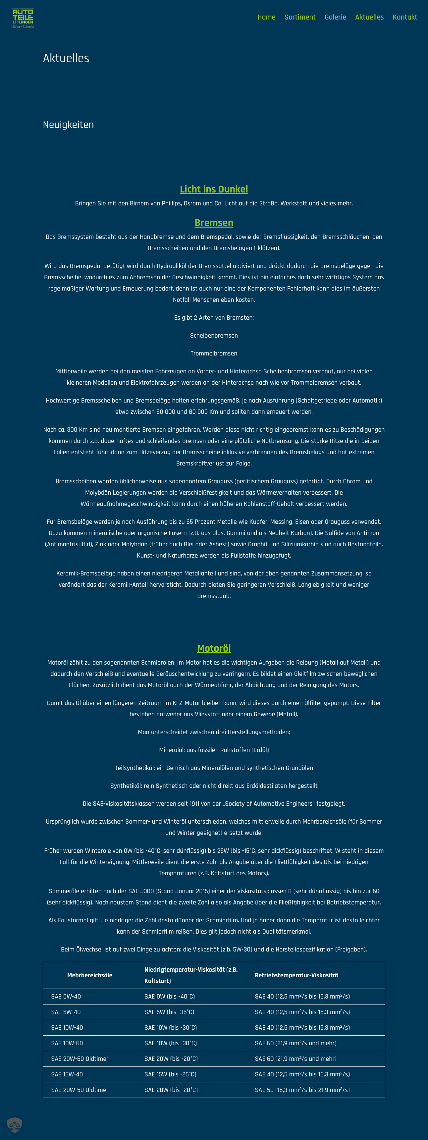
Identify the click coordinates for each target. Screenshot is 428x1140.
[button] (14, 1125)
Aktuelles (369, 19)
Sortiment (300, 19)
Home (267, 19)
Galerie (335, 19)
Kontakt (405, 19)
